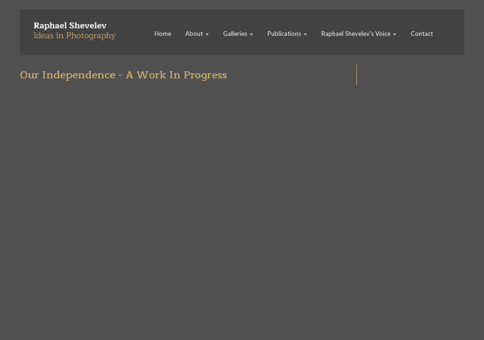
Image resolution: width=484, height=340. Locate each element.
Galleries (238, 33)
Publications (287, 33)
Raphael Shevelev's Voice (359, 33)
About (197, 33)
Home (163, 33)
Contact (422, 33)
